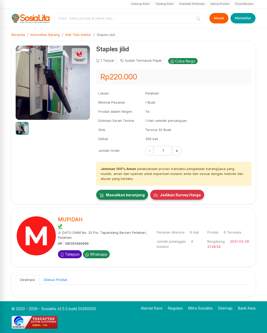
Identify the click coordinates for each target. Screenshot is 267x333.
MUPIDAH (70, 219)
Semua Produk (220, 3)
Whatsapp (96, 254)
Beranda (18, 35)
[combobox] (124, 18)
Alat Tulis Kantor (78, 35)
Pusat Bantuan (244, 3)
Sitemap (225, 308)
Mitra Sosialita (200, 308)
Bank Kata (247, 308)
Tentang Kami (164, 3)
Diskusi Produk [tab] (55, 280)
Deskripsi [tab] (27, 280)
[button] (22, 128)
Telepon (70, 254)
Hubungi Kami (140, 3)
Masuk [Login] (219, 18)
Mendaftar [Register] (243, 18)
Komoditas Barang (45, 35)
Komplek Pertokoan (192, 3)
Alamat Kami (151, 308)
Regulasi (175, 308)
